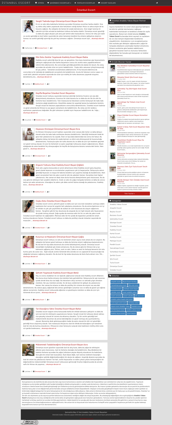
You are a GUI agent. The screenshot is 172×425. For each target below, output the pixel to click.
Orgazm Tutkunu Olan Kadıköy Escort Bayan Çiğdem (60, 164)
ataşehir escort (116, 282)
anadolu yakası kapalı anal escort (122, 299)
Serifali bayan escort (118, 310)
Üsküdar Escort (115, 270)
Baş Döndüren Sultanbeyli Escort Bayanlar (133, 65)
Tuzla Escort (114, 262)
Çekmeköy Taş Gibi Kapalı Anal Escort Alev (132, 89)
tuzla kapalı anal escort (118, 303)
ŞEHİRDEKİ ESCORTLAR (59, 3)
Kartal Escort (115, 233)
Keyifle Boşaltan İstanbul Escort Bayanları (55, 93)
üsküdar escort (116, 292)
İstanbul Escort (40, 120)
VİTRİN (39, 3)
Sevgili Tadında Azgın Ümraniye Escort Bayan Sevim (59, 21)
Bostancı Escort (116, 215)
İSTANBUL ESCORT (16, 3)
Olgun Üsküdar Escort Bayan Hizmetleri (132, 115)
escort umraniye (116, 296)
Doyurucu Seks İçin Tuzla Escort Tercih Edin (132, 167)
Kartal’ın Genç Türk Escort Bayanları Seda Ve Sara (133, 127)
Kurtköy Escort (115, 237)
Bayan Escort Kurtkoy (130, 282)
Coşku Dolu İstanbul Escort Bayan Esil (53, 200)
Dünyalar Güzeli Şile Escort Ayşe (129, 77)
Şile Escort (114, 259)
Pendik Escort (115, 244)
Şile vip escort (139, 296)
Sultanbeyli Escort (117, 251)
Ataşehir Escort (116, 208)
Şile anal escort (134, 285)
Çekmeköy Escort (116, 219)
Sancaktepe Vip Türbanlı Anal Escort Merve (131, 103)
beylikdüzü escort (86, 418)
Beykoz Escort (115, 211)
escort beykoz (131, 313)
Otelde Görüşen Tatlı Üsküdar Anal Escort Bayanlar (133, 181)
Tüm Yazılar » (129, 193)
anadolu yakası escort (133, 310)
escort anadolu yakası (130, 292)
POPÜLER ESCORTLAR (85, 3)
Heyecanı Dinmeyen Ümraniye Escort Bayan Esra (58, 128)
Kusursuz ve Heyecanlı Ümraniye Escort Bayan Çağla (60, 236)
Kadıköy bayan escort (118, 313)
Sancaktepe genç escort (119, 285)
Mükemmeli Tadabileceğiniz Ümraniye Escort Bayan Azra (62, 344)
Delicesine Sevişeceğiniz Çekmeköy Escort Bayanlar (133, 154)
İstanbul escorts (116, 289)
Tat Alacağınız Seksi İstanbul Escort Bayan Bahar (58, 308)
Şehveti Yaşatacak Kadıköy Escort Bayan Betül (57, 272)
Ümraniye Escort (42, 48)
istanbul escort (136, 306)
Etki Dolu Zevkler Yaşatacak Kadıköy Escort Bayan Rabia (62, 57)
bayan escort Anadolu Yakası (120, 306)
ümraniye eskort (133, 303)
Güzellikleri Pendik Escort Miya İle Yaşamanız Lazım (130, 141)
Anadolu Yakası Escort (118, 204)
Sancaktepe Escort (117, 248)
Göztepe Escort (116, 222)
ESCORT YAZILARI (107, 3)
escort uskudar (128, 296)
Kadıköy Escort (39, 84)
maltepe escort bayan (131, 289)
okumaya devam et (44, 76)
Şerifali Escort (115, 255)
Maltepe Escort (115, 240)
